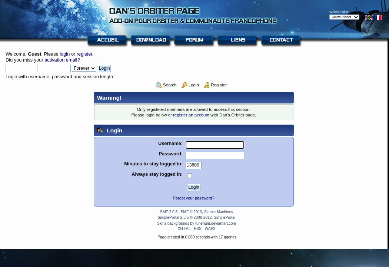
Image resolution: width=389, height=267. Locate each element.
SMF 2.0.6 (168, 212)
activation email (60, 60)
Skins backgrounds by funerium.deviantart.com (196, 223)
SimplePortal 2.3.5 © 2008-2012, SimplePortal (197, 217)
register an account (191, 115)
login (65, 54)
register (84, 54)
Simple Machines (218, 212)
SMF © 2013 (191, 212)
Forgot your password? (193, 198)
